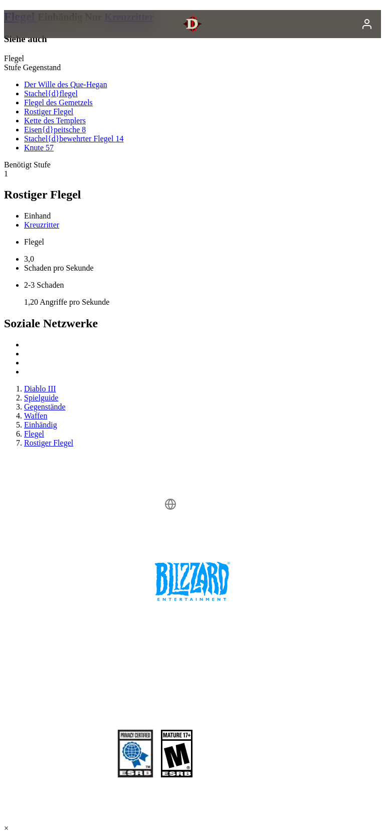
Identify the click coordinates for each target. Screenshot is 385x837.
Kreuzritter (41, 225)
